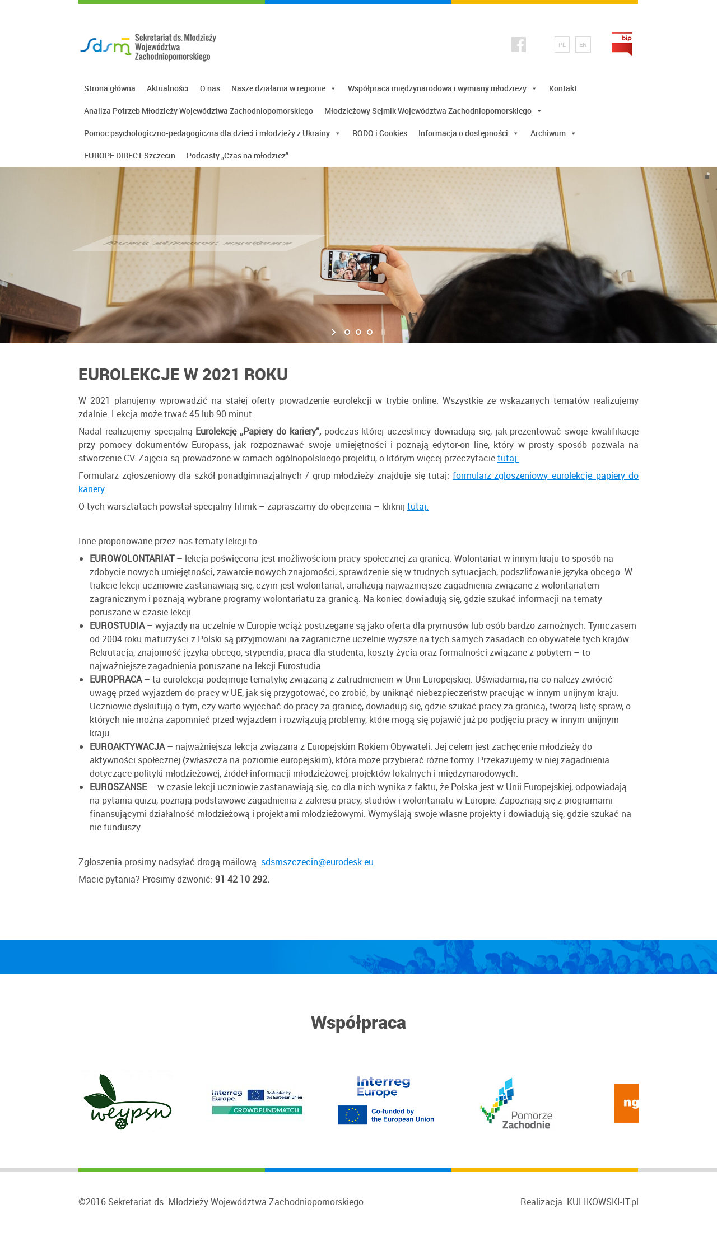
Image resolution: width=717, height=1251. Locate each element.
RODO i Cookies (379, 133)
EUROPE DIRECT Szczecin (129, 155)
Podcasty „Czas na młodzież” (237, 155)
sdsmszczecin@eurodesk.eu (317, 862)
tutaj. (508, 458)
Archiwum (553, 133)
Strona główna (110, 88)
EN (583, 44)
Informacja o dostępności (468, 133)
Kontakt (563, 88)
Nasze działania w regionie (284, 88)
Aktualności (168, 88)
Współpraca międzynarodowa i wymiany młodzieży (443, 88)
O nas (210, 88)
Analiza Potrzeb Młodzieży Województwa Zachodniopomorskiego (198, 110)
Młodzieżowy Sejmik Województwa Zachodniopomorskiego (433, 111)
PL (562, 44)
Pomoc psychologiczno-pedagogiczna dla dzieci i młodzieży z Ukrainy (212, 133)
